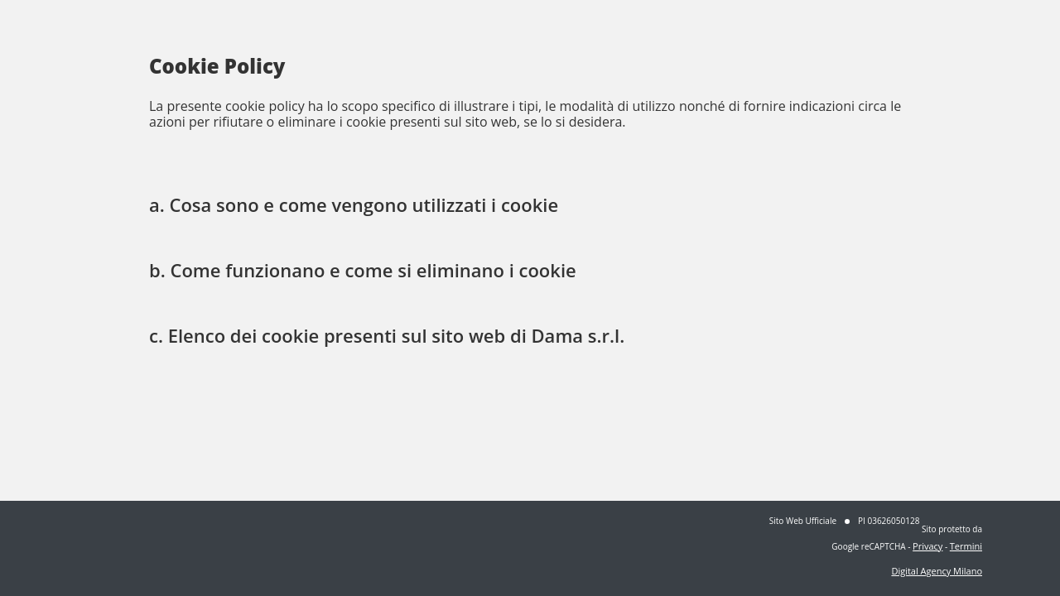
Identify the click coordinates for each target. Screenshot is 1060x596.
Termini (966, 546)
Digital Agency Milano (936, 571)
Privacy (927, 546)
